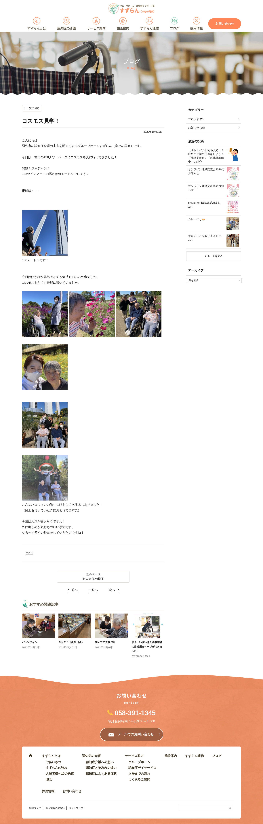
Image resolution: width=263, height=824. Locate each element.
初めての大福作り (105, 642)
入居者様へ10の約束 (60, 773)
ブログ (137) (195, 119)
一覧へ (93, 590)
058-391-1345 (135, 713)
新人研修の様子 (93, 579)
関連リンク (35, 808)
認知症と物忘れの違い (101, 768)
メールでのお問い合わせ (136, 734)
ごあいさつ (53, 762)
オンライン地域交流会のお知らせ (206, 187)
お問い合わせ (224, 23)
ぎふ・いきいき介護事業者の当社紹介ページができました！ (147, 646)
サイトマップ (76, 808)
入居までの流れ (139, 773)
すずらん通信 (149, 28)
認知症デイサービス (142, 768)
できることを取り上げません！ (204, 237)
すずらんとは (36, 28)
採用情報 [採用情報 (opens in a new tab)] (196, 28)
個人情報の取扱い (55, 808)
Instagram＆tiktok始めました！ (204, 204)
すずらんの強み (56, 768)
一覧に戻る (33, 108)
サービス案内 (96, 28)
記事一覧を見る (214, 256)
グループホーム (139, 762)
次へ (112, 590)
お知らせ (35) (196, 127)
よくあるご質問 (139, 779)
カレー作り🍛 (196, 219)
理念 (49, 779)
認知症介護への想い (100, 762)
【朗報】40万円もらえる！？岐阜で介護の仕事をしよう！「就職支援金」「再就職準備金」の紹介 (206, 156)
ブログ (174, 28)
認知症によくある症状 (101, 773)
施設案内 (123, 28)
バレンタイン (29, 642)
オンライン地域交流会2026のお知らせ (206, 171)
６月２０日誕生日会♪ (70, 642)
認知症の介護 (66, 28)
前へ (74, 590)
